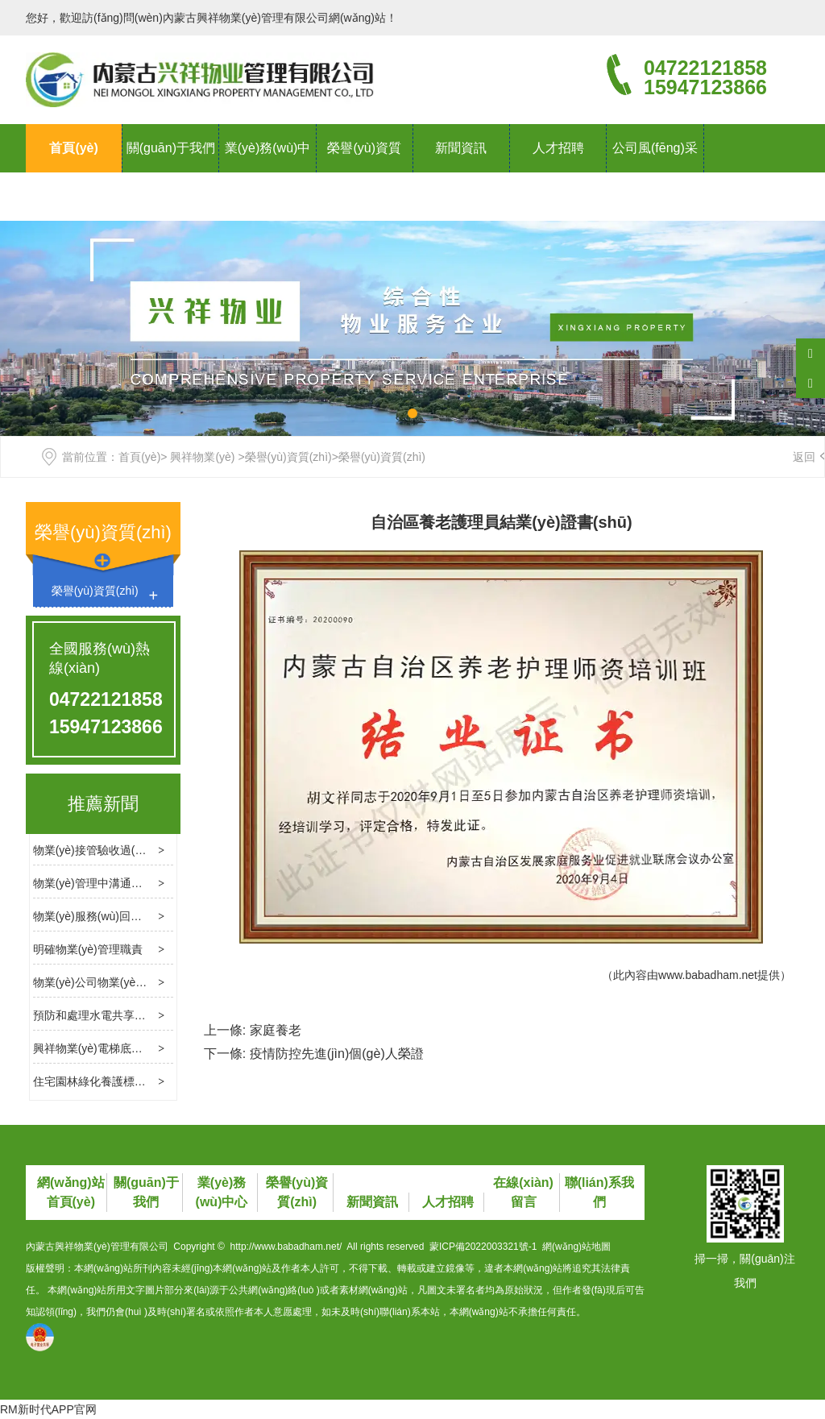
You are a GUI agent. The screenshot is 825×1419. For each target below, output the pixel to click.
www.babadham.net (707, 975)
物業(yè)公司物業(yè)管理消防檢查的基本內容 (148, 982)
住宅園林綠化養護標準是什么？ (112, 1081)
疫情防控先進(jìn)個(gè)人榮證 (337, 1053)
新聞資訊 (461, 148)
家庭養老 (275, 1030)
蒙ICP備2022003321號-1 (483, 1246)
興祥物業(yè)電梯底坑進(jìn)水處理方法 (131, 1048)
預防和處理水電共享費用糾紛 (106, 1015)
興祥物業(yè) (202, 456)
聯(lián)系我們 (74, 196)
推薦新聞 (103, 804)
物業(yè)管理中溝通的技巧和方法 (116, 883)
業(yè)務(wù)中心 (268, 172)
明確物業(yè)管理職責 (88, 949)
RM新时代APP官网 (48, 1409)
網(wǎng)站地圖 (576, 1246)
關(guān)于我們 (170, 148)
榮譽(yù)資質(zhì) (364, 172)
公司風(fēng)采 (655, 148)
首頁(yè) (73, 148)
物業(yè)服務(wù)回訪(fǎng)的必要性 (125, 916)
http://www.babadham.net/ (286, 1246)
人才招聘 (558, 148)
